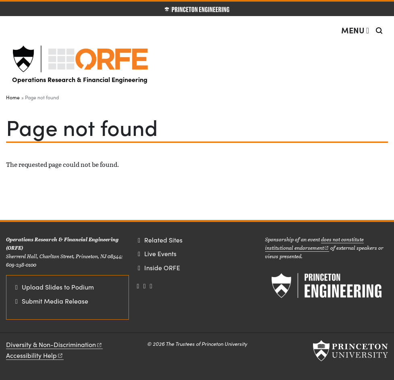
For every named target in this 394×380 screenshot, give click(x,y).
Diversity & (54, 344)
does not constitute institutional (314, 243)
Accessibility (35, 355)
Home (13, 97)
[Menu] (355, 30)
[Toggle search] (379, 30)
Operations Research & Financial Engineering (79, 79)
